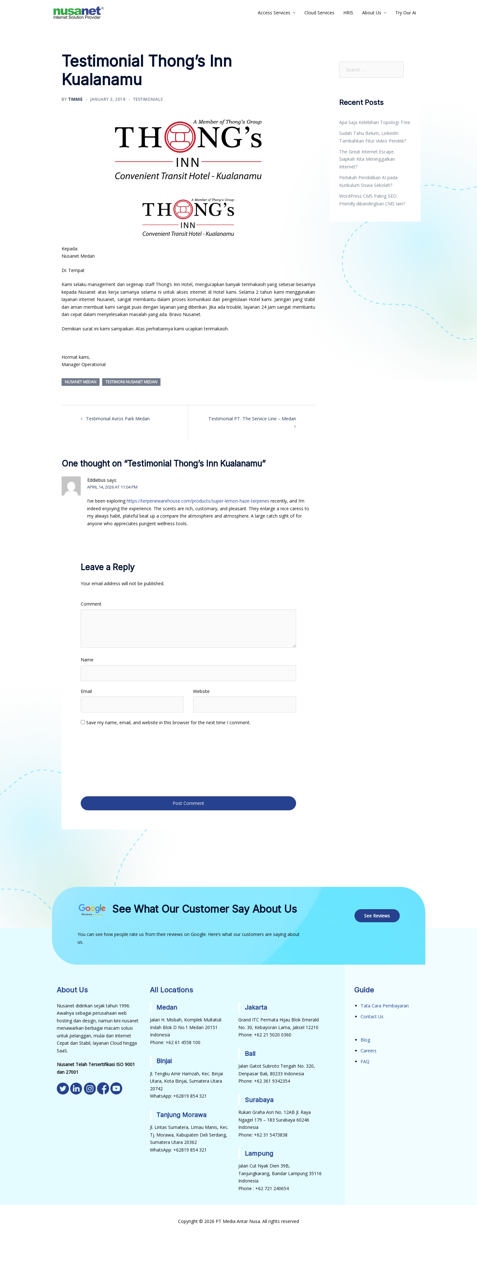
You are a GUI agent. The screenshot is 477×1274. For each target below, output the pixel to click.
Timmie (75, 99)
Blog (365, 1038)
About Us (371, 13)
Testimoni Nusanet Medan (131, 382)
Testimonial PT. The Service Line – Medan (252, 419)
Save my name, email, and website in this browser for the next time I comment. (168, 722)
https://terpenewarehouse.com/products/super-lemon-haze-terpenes (198, 501)
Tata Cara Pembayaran (384, 1004)
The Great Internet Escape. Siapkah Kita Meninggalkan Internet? (366, 158)
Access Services (274, 13)
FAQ (365, 1060)
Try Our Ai (405, 13)
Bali (250, 1052)
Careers (368, 1049)
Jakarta (256, 1006)
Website (201, 691)
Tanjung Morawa (181, 1113)
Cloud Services (319, 13)
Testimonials (148, 99)
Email (86, 691)
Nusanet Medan (80, 382)
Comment (91, 603)
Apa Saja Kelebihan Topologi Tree (374, 122)
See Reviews (377, 914)
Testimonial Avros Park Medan (117, 419)
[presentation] (107, 760)
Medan (166, 1006)
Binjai (164, 1060)
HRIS (348, 13)
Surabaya (259, 1098)
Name (87, 659)
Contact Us (372, 1015)
